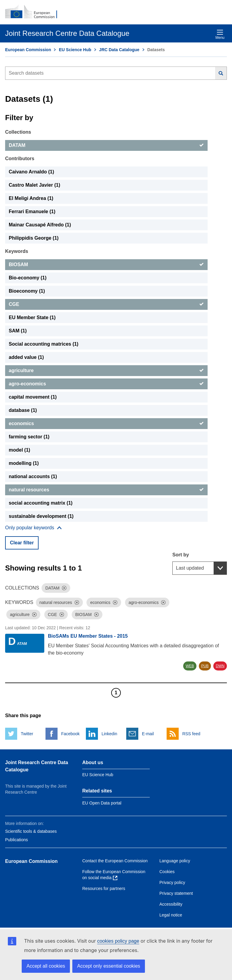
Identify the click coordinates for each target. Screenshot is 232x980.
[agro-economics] (106, 383)
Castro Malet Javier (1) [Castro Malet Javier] (34, 185)
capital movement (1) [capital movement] (33, 397)
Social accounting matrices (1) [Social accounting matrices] (43, 344)
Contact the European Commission (115, 860)
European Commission (28, 49)
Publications (16, 839)
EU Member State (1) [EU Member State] (32, 317)
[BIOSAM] (106, 264)
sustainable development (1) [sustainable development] (41, 516)
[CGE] (106, 304)
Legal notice (170, 915)
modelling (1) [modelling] (24, 463)
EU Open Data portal (101, 803)
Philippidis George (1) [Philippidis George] (33, 238)
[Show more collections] (33, 527)
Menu (219, 34)
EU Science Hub (75, 49)
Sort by (180, 554)
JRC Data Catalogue (119, 49)
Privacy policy (172, 882)
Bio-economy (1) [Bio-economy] (27, 277)
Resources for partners (103, 888)
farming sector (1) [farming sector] (29, 436)
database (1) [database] (23, 410)
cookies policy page (118, 941)
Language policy (174, 860)
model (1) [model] (19, 450)
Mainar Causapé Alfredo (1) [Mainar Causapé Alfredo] (40, 224)
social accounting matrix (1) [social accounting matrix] (41, 503)
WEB (190, 666)
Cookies (167, 871)
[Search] (221, 73)
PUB (205, 666)
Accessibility (170, 904)
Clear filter (22, 542)
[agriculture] (106, 370)
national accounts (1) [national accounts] (33, 476)
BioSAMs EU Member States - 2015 (88, 636)
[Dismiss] (64, 588)
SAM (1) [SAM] (18, 330)
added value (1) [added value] (26, 357)
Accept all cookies (46, 966)
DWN (220, 666)
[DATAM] (106, 145)
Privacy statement (176, 893)
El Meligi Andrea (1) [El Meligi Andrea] (31, 198)
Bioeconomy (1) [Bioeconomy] (27, 291)
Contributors (19, 158)
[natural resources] (106, 489)
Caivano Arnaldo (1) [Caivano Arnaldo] (31, 171)
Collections (18, 132)
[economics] (106, 423)
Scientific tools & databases (31, 831)
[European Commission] (34, 12)
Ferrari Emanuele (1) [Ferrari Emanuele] (32, 211)
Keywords (16, 251)
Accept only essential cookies (108, 966)
